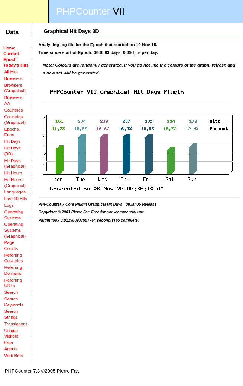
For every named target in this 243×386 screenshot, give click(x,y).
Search (11, 292)
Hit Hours (13, 172)
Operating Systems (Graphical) (15, 230)
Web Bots (13, 355)
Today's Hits (16, 64)
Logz (8, 205)
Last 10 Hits (15, 198)
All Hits (10, 71)
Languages (15, 191)
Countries (13, 109)
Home (9, 47)
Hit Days (12, 141)
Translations (15, 323)
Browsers (13, 78)
